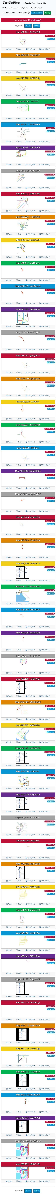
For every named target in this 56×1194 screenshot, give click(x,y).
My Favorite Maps (29, 3)
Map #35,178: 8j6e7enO (28, 1025)
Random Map (37, 13)
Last (37, 25)
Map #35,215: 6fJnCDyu (28, 171)
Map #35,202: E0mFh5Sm (28, 471)
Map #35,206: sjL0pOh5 (28, 379)
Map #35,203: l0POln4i (28, 448)
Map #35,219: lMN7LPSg (28, 78)
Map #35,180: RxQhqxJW (28, 979)
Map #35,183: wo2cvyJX (28, 910)
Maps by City (41, 3)
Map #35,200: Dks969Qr (28, 517)
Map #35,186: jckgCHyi (27, 841)
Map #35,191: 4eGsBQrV (28, 725)
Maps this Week (36, 8)
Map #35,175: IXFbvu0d (28, 1095)
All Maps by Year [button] (22, 8)
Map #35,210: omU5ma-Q (28, 286)
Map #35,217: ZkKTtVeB (28, 124)
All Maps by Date (8, 8)
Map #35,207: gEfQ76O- (28, 355)
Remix (9, 49)
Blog (47, 13)
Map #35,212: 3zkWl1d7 (28, 240)
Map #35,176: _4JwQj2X (28, 1072)
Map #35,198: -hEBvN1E (28, 563)
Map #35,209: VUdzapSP (28, 309)
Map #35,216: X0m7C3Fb (28, 148)
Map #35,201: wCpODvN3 (28, 494)
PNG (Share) (44, 49)
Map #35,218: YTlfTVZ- (28, 101)
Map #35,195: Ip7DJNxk (28, 633)
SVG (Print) (30, 49)
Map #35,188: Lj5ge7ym (28, 794)
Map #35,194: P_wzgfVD (28, 656)
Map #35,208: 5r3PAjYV (28, 332)
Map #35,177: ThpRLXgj (28, 1049)
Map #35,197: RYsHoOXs (28, 587)
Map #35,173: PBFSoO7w (28, 1141)
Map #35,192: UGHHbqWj (28, 702)
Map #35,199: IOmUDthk (28, 540)
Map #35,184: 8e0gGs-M (28, 887)
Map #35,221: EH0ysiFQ (28, 32)
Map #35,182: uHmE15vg (28, 933)
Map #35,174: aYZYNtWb (28, 1118)
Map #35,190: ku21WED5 (28, 748)
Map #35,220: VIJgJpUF (28, 55)
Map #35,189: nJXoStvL (28, 771)
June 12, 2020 (23, 13)
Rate (18, 49)
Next (28, 25)
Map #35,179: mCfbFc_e (28, 1002)
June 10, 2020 (8, 13)
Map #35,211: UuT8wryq (28, 263)
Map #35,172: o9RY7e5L (28, 1164)
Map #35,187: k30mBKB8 (28, 818)
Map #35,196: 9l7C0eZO (28, 610)
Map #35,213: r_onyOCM (28, 217)
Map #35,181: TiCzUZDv (28, 956)
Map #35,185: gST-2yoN (28, 864)
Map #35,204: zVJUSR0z (28, 425)
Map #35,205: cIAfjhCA (28, 402)
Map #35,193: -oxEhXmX (28, 679)
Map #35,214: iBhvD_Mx (28, 194)
